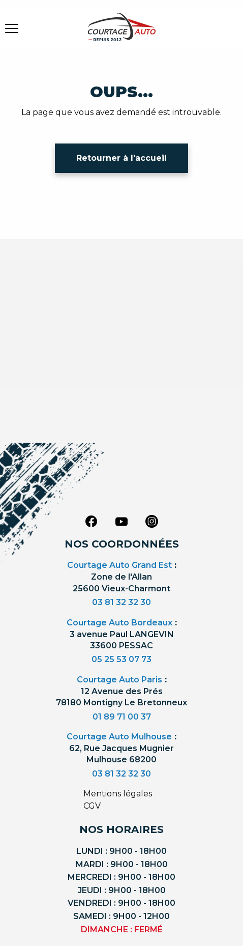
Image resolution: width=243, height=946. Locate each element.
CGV (92, 806)
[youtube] (121, 521)
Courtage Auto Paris (119, 679)
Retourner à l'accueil (121, 158)
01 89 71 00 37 (122, 717)
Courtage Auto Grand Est (119, 565)
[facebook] (91, 520)
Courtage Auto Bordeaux (119, 622)
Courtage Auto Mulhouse (119, 736)
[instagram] (152, 520)
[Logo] (121, 33)
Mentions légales (117, 793)
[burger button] (11, 28)
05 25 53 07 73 (121, 659)
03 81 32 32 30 (121, 602)
